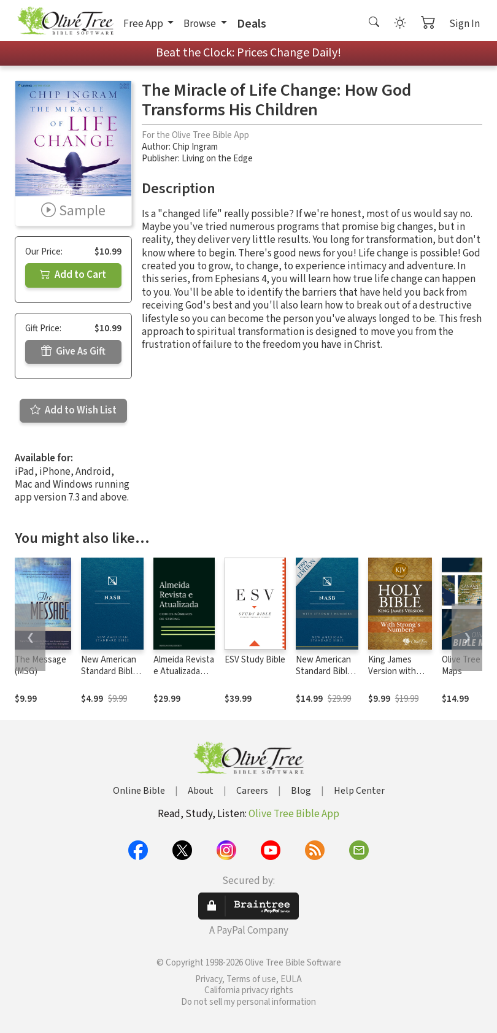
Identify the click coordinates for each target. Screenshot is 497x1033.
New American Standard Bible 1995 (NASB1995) (109, 677)
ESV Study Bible (255, 659)
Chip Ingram (195, 146)
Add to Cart (73, 274)
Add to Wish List (73, 410)
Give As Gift (73, 351)
